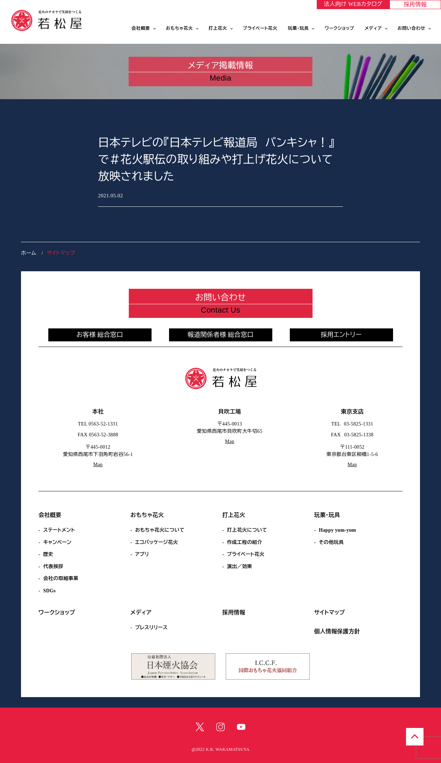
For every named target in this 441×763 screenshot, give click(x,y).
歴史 (48, 554)
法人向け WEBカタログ (353, 4)
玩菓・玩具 (298, 28)
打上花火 (218, 28)
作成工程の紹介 (244, 542)
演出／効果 (239, 566)
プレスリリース (151, 627)
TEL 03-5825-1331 (352, 424)
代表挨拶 (53, 566)
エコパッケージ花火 (156, 542)
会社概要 (141, 28)
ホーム (28, 253)
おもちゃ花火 (179, 28)
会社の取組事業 (60, 578)
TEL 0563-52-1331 (98, 424)
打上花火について (247, 530)
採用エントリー (341, 334)
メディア (373, 28)
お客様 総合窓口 (99, 334)
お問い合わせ (411, 28)
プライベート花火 (260, 28)
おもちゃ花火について (159, 530)
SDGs (49, 590)
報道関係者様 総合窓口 (221, 334)
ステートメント (59, 530)
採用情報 (415, 4)
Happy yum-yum (337, 530)
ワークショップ (339, 28)
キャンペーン (57, 542)
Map (98, 464)
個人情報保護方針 (337, 631)
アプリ (142, 554)
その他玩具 (331, 542)
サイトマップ (329, 612)
